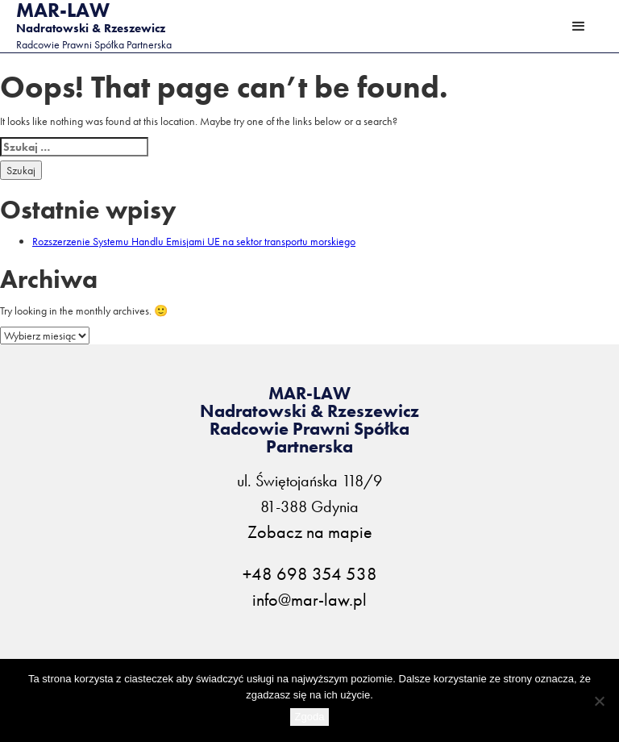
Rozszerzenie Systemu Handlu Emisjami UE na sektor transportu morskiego (193, 241)
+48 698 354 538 (310, 574)
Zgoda (310, 717)
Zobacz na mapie (309, 532)
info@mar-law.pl (309, 600)
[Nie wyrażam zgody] (599, 701)
